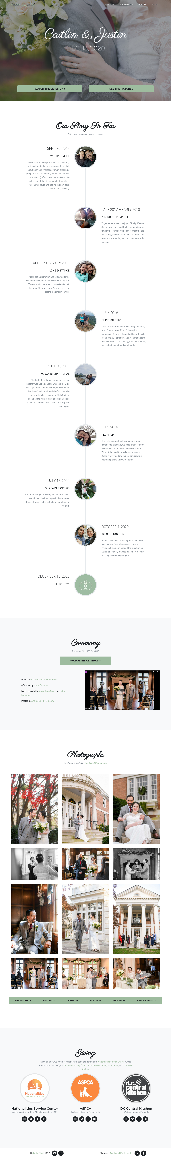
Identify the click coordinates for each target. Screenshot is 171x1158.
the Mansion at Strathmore (44, 679)
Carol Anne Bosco (47, 691)
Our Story (110, 4)
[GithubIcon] (54, 1153)
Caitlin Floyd (38, 1153)
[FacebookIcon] (37, 1119)
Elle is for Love (41, 685)
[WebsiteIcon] (24, 1119)
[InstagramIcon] (43, 1119)
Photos (141, 4)
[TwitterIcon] (31, 1119)
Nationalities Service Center (111, 1062)
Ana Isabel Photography (42, 701)
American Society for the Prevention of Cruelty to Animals (91, 1065)
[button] (34, 809)
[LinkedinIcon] (61, 1153)
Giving (154, 4)
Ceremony (127, 4)
